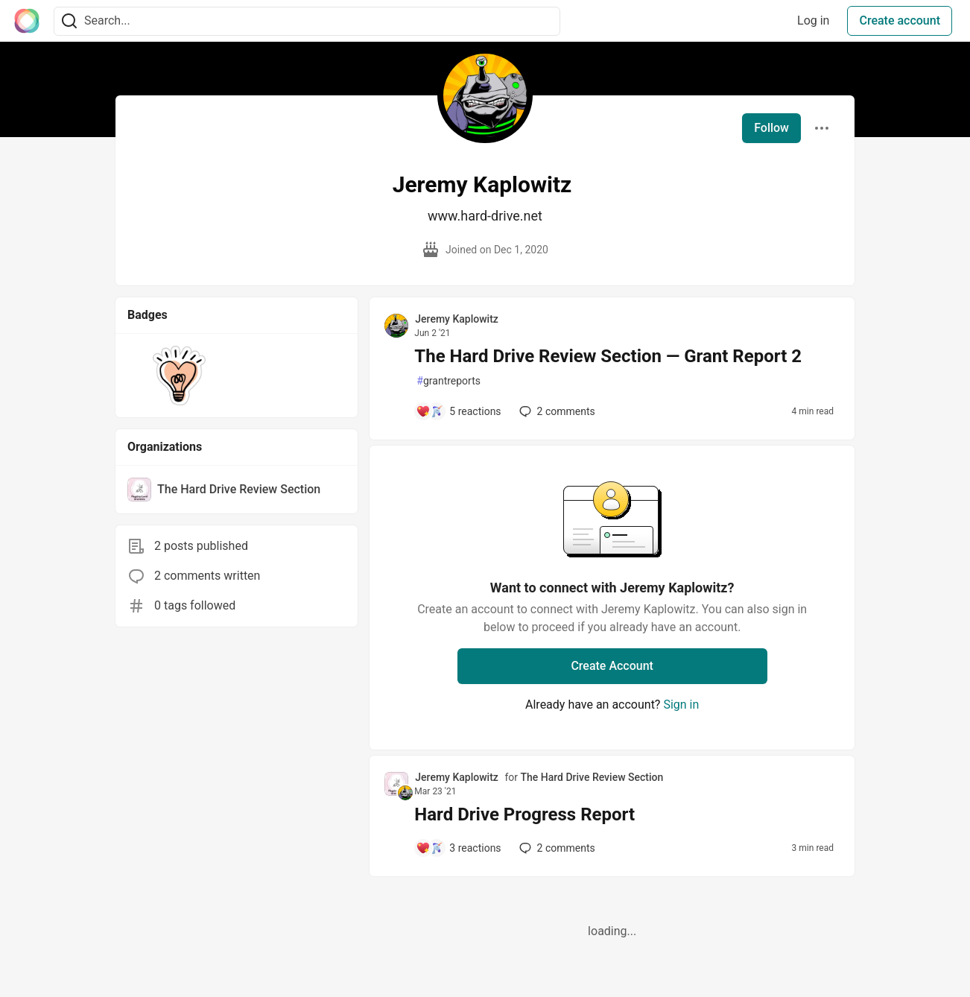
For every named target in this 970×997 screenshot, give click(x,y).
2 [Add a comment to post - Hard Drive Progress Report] (555, 848)
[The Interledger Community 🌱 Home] (27, 21)
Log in (813, 20)
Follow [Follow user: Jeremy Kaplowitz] (771, 128)
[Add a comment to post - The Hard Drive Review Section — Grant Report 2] (458, 411)
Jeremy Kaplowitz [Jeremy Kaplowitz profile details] (456, 319)
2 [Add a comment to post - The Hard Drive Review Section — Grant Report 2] (555, 411)
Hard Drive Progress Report (524, 814)
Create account (899, 20)
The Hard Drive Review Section (591, 777)
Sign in (681, 704)
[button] (179, 375)
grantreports (448, 381)
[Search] (69, 21)
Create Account (612, 666)
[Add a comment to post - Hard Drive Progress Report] (458, 848)
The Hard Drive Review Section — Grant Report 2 (608, 356)
